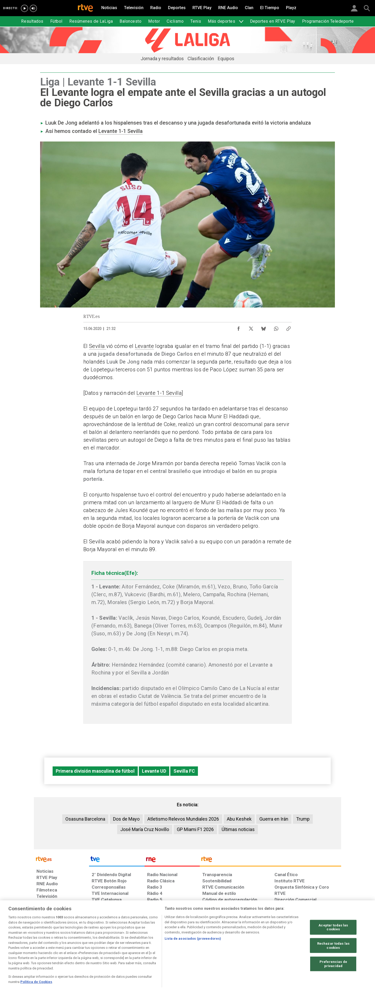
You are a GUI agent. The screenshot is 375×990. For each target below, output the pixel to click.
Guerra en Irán (273, 819)
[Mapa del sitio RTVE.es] (249, 949)
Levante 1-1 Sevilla (120, 131)
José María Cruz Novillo (144, 829)
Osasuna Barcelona (85, 819)
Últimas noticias (238, 829)
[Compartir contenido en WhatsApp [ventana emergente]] (276, 327)
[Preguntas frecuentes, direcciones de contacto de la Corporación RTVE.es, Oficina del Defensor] (277, 949)
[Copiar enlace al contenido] (288, 327)
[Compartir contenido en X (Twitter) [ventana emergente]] (251, 327)
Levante (144, 346)
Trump (303, 819)
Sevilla (97, 346)
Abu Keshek (239, 819)
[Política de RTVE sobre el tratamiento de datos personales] (84, 949)
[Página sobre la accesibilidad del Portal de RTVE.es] (218, 949)
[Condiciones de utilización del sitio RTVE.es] (44, 949)
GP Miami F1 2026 (195, 829)
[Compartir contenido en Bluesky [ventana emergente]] (263, 327)
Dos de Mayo (126, 819)
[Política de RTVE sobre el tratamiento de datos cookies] (131, 949)
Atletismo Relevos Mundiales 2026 (183, 819)
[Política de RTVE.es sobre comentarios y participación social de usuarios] (318, 949)
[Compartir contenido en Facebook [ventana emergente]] (238, 327)
